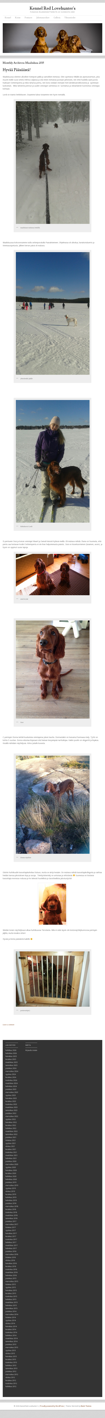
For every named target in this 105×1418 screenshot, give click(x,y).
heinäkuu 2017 (11, 1233)
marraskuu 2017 (11, 1224)
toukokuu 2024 (11, 1080)
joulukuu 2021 (10, 1137)
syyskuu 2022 (10, 1119)
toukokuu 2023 (11, 1104)
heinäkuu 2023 (11, 1098)
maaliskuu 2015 (11, 1302)
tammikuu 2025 (11, 1065)
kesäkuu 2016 (10, 1266)
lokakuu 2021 (10, 1140)
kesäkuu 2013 (10, 1359)
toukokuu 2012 (11, 1383)
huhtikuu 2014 (10, 1335)
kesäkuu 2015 (10, 1293)
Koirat (18, 17)
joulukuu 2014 (10, 1311)
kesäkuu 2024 (10, 1077)
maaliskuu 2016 (11, 1272)
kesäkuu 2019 (10, 1194)
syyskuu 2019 (10, 1188)
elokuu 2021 (10, 1146)
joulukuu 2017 (10, 1221)
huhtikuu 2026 (10, 1050)
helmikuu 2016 (11, 1275)
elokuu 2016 (10, 1260)
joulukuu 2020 (10, 1161)
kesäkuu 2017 (10, 1236)
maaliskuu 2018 (11, 1215)
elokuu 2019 (10, 1191)
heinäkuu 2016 (11, 1263)
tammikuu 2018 (11, 1218)
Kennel (8, 17)
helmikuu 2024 (11, 1086)
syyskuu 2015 (10, 1287)
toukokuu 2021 (11, 1152)
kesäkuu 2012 (10, 1380)
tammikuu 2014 (11, 1341)
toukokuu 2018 (11, 1212)
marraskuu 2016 (11, 1254)
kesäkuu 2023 (10, 1101)
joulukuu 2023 (10, 1089)
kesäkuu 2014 (10, 1329)
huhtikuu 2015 (10, 1299)
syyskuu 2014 (10, 1320)
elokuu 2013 (10, 1353)
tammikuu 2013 (11, 1368)
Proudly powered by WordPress (52, 1406)
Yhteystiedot (69, 17)
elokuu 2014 (10, 1323)
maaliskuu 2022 (11, 1131)
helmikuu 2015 (11, 1305)
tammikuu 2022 (11, 1134)
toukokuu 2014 (11, 1332)
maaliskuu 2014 (11, 1338)
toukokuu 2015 (11, 1296)
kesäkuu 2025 (10, 1059)
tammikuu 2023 (11, 1110)
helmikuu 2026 (11, 1053)
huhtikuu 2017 (10, 1242)
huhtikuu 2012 (10, 1386)
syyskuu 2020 (10, 1167)
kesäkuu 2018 (10, 1209)
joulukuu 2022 (10, 1113)
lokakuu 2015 (10, 1284)
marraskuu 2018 (11, 1206)
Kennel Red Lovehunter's (52, 8)
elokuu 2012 (10, 1377)
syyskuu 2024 (10, 1074)
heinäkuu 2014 (11, 1326)
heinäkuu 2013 (11, 1356)
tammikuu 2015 (11, 1308)
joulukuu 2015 (10, 1278)
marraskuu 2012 (11, 1374)
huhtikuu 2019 (10, 1197)
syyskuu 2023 (10, 1095)
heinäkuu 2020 (11, 1170)
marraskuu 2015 (11, 1281)
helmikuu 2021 (11, 1158)
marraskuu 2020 (11, 1164)
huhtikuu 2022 (10, 1128)
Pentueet (28, 17)
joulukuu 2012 (10, 1371)
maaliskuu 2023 (11, 1107)
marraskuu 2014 (11, 1314)
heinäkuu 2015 (11, 1290)
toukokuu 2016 (11, 1269)
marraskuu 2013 (11, 1347)
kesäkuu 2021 (10, 1149)
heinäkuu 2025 (11, 1056)
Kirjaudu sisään (31, 1050)
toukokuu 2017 (11, 1239)
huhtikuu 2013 (10, 1365)
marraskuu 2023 (11, 1092)
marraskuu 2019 (11, 1185)
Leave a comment (8, 1025)
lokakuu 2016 (10, 1257)
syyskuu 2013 (10, 1350)
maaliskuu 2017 (11, 1245)
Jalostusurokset (42, 17)
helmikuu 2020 (11, 1179)
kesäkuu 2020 (10, 1173)
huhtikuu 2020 (10, 1176)
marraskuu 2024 (11, 1071)
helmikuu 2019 (11, 1200)
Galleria (57, 17)
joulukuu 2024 (10, 1068)
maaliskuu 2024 (11, 1083)
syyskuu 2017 (10, 1230)
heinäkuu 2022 (11, 1122)
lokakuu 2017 (10, 1227)
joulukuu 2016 (10, 1251)
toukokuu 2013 (11, 1362)
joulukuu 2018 (10, 1203)
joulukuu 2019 (10, 1182)
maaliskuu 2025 (11, 1062)
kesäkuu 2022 (10, 1125)
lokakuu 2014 (10, 1317)
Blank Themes (86, 1406)
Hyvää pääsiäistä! (17, 69)
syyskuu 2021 (10, 1143)
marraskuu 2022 (11, 1116)
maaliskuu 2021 (11, 1155)
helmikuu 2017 (11, 1248)
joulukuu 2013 (10, 1344)
